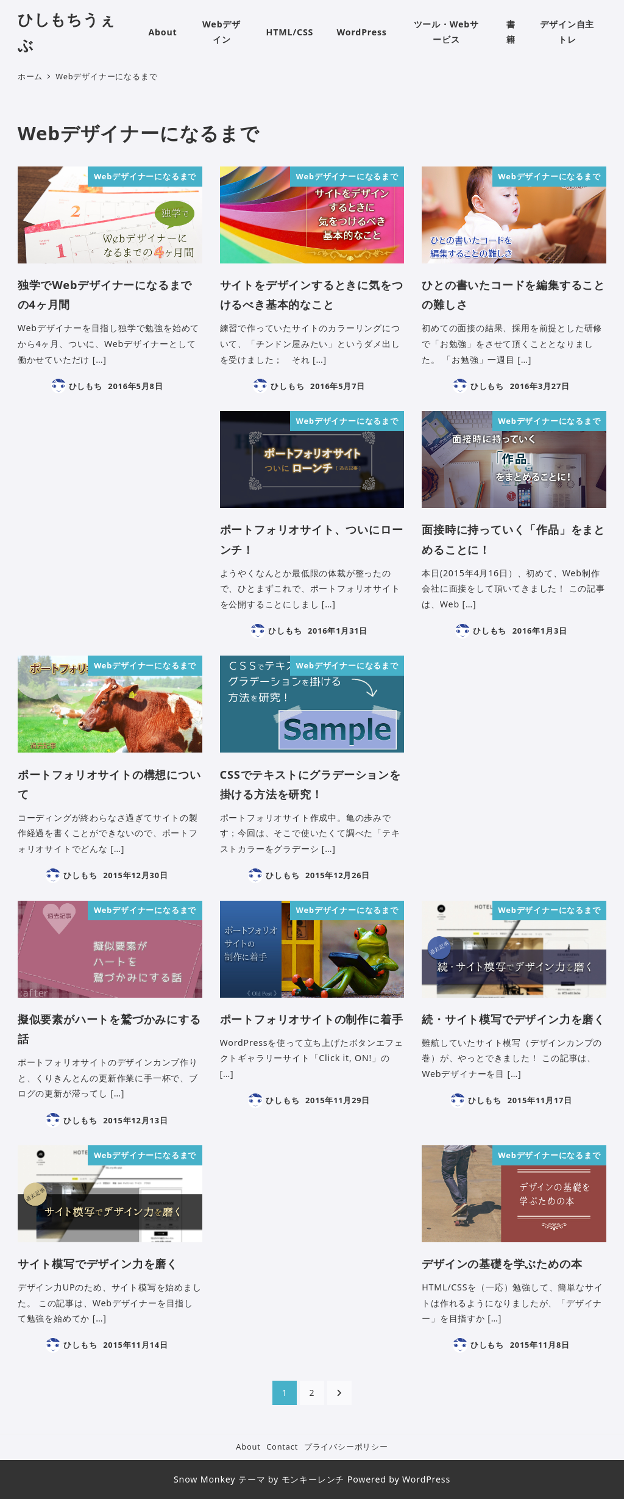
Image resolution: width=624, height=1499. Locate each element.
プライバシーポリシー (346, 1446)
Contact (282, 1446)
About (248, 1446)
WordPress (426, 1479)
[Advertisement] (110, 506)
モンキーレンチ (313, 1479)
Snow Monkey (204, 1479)
